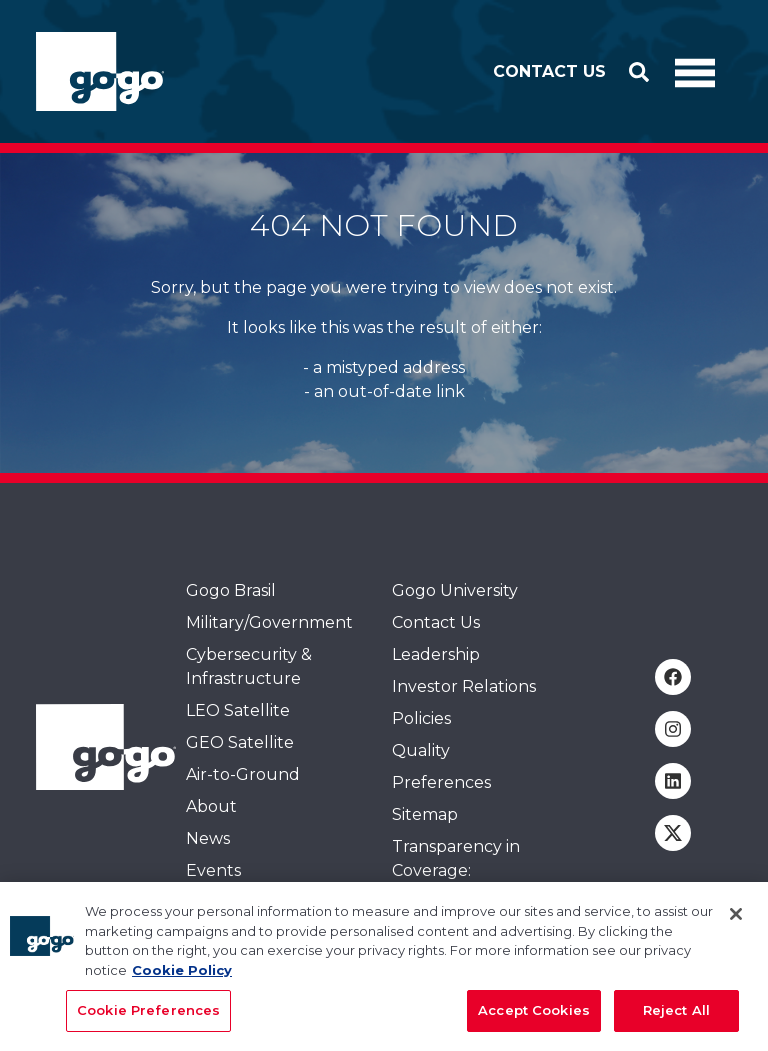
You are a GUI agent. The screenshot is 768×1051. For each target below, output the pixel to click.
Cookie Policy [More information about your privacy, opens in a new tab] (182, 977)
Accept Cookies (534, 1018)
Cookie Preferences (148, 1018)
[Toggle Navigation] (695, 72)
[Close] (736, 922)
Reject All (676, 1018)
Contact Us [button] (549, 71)
